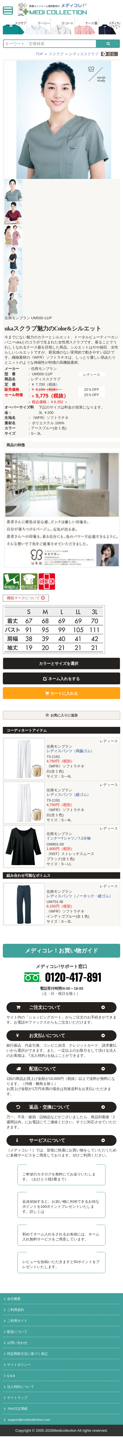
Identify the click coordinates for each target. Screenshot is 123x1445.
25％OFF (91, 389)
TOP (39, 54)
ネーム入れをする (61, 678)
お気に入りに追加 (61, 715)
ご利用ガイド (15, 1321)
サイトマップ (15, 1398)
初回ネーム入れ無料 (61, 1226)
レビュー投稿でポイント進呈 (61, 1254)
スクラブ (56, 54)
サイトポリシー (17, 1365)
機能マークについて (26, 598)
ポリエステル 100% (48, 423)
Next (112, 509)
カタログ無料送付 (61, 1166)
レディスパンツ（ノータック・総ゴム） (80, 896)
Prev (10, 509)
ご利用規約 (14, 1310)
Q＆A (9, 1376)
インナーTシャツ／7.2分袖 (69, 838)
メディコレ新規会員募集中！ (61, 1194)
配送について (15, 1332)
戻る (108, 54)
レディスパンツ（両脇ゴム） (70, 751)
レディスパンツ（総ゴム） (69, 795)
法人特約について (19, 1387)
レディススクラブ (83, 54)
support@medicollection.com (27, 1420)
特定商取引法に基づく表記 (26, 1354)
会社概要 (12, 1299)
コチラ (49, 1211)
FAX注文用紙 (16, 1409)
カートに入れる (61, 693)
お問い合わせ (15, 1343)
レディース (91, 374)
